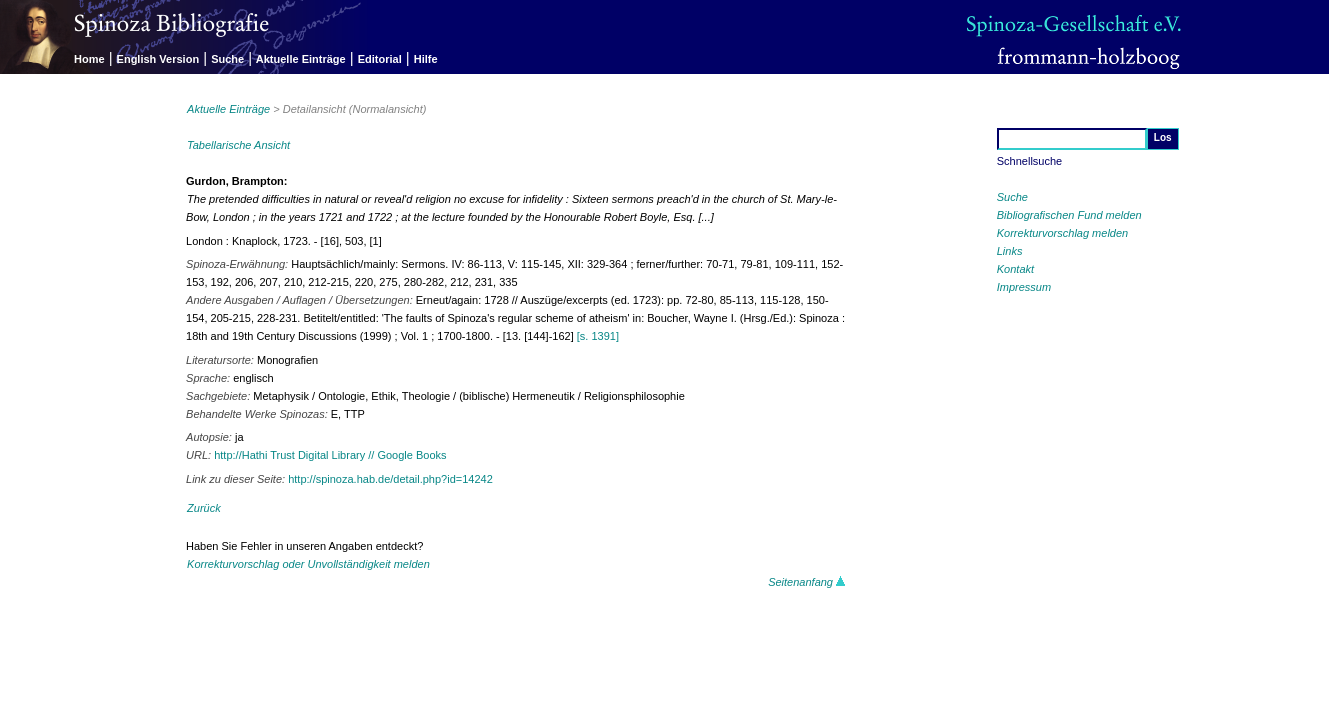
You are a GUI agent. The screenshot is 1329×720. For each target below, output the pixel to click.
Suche (227, 59)
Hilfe (426, 59)
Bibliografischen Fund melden (1069, 215)
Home (89, 59)
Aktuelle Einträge (301, 59)
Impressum (1024, 287)
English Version (158, 59)
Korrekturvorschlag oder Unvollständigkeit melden (308, 564)
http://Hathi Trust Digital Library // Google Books (330, 455)
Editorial (380, 59)
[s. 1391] (598, 336)
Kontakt (1015, 269)
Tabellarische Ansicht (238, 145)
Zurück (204, 508)
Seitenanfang (807, 582)
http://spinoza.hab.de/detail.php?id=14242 (390, 479)
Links (1010, 251)
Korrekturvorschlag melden (1062, 233)
